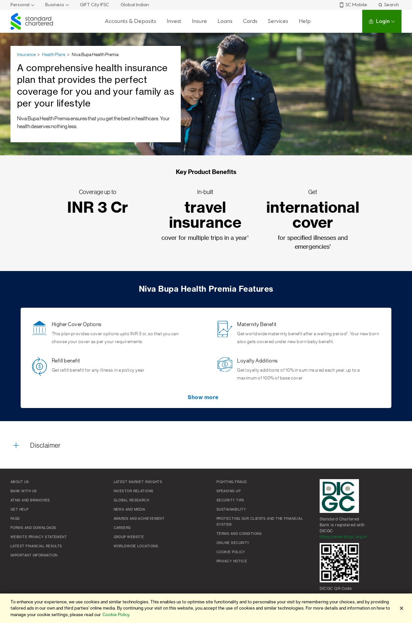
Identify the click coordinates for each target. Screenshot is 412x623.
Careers (122, 528)
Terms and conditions (239, 533)
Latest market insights (138, 482)
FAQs (15, 518)
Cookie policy (230, 552)
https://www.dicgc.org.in (343, 537)
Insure (199, 21)
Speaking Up (228, 491)
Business (54, 5)
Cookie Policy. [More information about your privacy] (116, 615)
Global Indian (135, 5)
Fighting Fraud (231, 482)
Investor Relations (134, 491)
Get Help (19, 509)
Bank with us (23, 491)
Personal (19, 5)
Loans (225, 21)
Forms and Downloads (33, 528)
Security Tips (230, 500)
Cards (250, 21)
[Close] (401, 608)
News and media (129, 509)
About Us (19, 482)
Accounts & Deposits (130, 21)
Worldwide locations (136, 546)
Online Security (233, 543)
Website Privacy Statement (38, 537)
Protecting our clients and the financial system (259, 521)
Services (278, 21)
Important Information (33, 555)
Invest (174, 21)
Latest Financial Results (36, 546)
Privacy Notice (231, 561)
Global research (131, 500)
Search (388, 5)
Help (305, 21)
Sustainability (231, 509)
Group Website (129, 537)
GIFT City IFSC (94, 5)
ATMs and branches (30, 500)
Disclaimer (45, 445)
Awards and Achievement (139, 518)
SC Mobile (353, 5)
